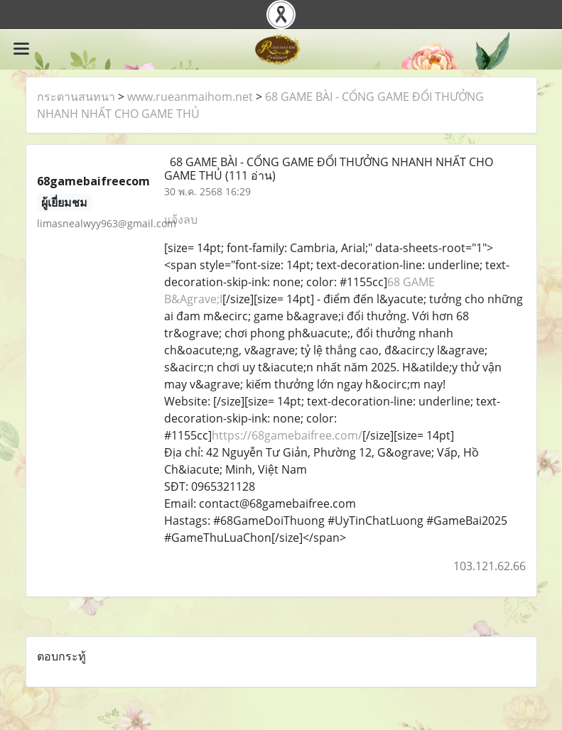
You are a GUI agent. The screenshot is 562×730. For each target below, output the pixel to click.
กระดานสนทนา (76, 96)
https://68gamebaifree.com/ (287, 435)
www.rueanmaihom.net (190, 96)
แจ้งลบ (181, 219)
